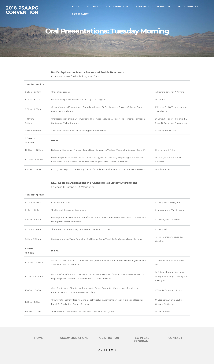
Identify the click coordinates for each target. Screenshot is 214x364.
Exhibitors (164, 6)
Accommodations (117, 6)
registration (108, 338)
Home (75, 6)
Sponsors (142, 6)
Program (92, 6)
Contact (175, 338)
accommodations (74, 338)
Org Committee (188, 6)
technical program (141, 339)
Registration (80, 14)
